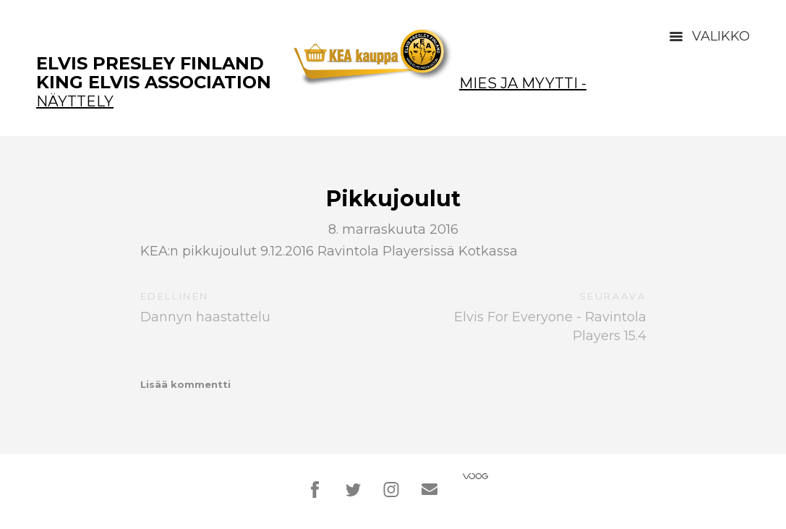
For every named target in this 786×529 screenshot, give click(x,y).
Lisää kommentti (185, 384)
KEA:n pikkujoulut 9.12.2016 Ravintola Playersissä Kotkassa (329, 251)
